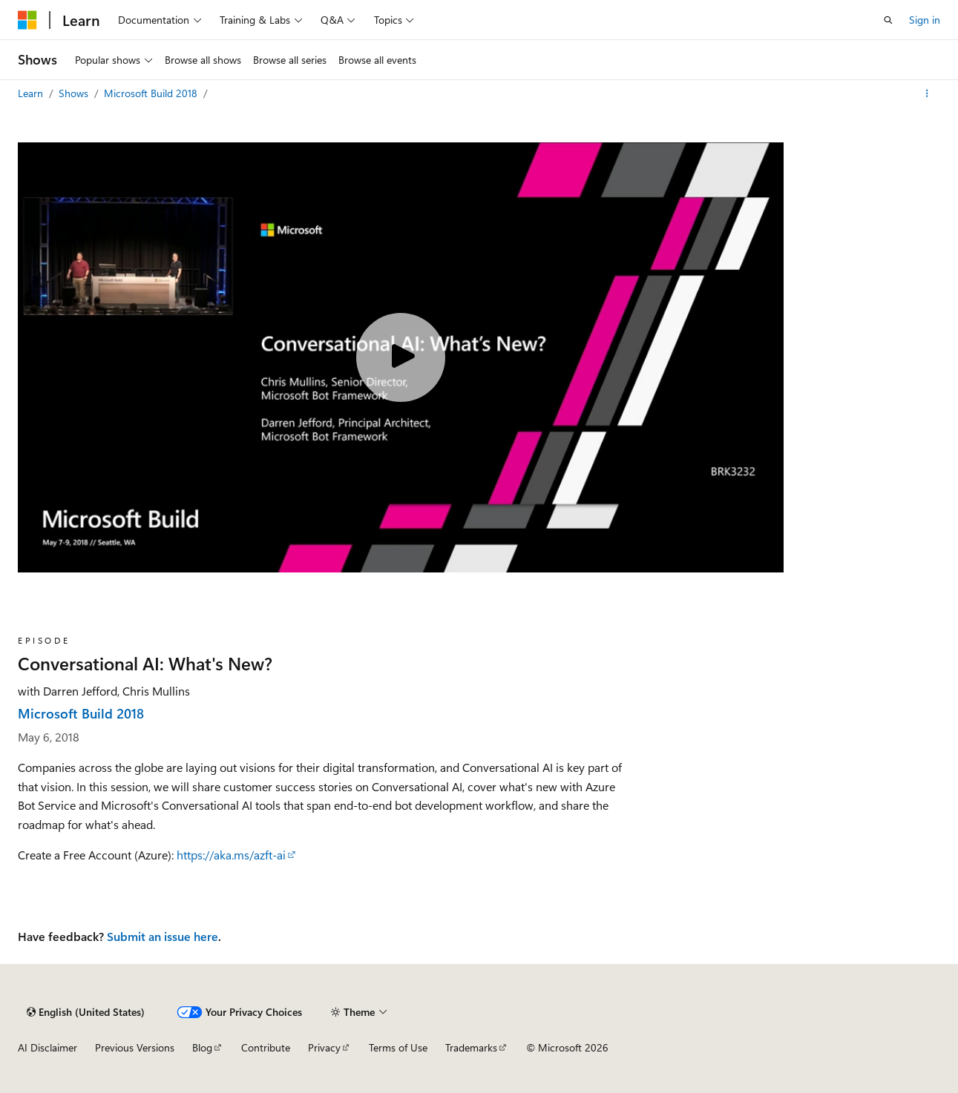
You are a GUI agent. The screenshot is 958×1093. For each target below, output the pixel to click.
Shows (75, 93)
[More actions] (927, 93)
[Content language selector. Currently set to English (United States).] (86, 1012)
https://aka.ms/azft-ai (231, 854)
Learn (32, 93)
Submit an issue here (162, 936)
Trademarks (471, 1047)
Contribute (265, 1047)
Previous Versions (134, 1047)
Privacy (324, 1047)
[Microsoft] (27, 20)
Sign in (924, 20)
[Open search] (888, 20)
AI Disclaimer (47, 1047)
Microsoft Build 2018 (152, 93)
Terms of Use (398, 1047)
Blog (202, 1047)
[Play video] (400, 357)
